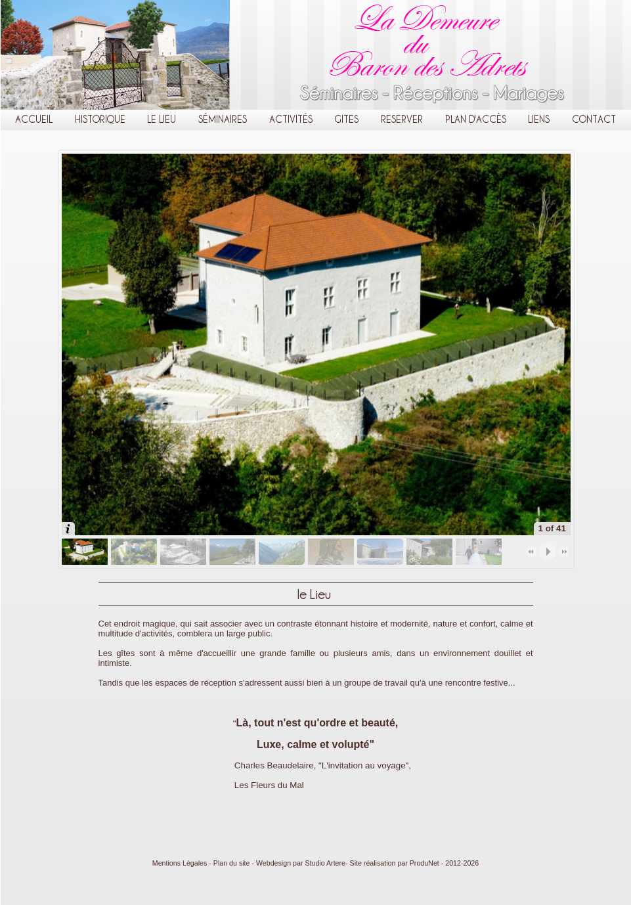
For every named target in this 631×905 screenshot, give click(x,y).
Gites (346, 119)
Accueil (34, 119)
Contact (594, 119)
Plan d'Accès (475, 119)
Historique (100, 119)
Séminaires (222, 119)
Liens (539, 119)
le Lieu (161, 119)
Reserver (402, 119)
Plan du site (231, 863)
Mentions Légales (179, 863)
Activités (291, 119)
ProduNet (424, 863)
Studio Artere (325, 863)
